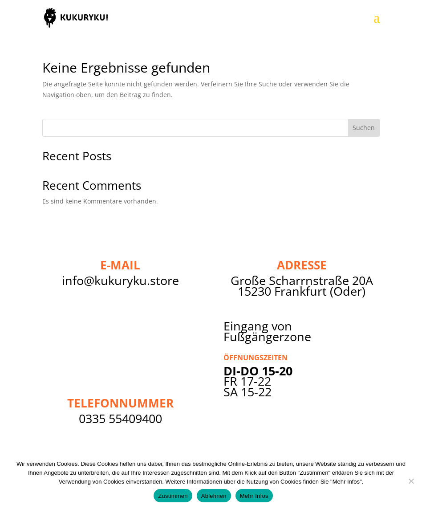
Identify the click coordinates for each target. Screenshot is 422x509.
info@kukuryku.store (120, 280)
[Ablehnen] (410, 480)
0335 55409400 (120, 418)
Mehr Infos (254, 496)
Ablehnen (214, 496)
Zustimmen (173, 496)
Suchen (364, 127)
